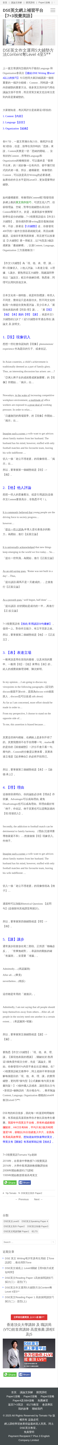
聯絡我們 (37, 1408)
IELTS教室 (32, 1404)
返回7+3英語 (15, 1404)
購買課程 (30, 2)
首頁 (5, 2)
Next (38, 1199)
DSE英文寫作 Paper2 (31, 1193)
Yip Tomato (10, 1193)
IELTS (35, 1231)
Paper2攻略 (30, 1396)
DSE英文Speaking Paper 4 (35, 1221)
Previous (22, 1199)
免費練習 (43, 1400)
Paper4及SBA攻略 (23, 1400)
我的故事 (23, 1408)
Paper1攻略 (44, 2)
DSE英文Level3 (11, 1221)
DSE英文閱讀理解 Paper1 (16, 1231)
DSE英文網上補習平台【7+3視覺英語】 (23, 12)
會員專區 (47, 1404)
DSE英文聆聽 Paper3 (37, 1226)
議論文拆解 (16, 2)
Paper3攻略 (47, 1396)
